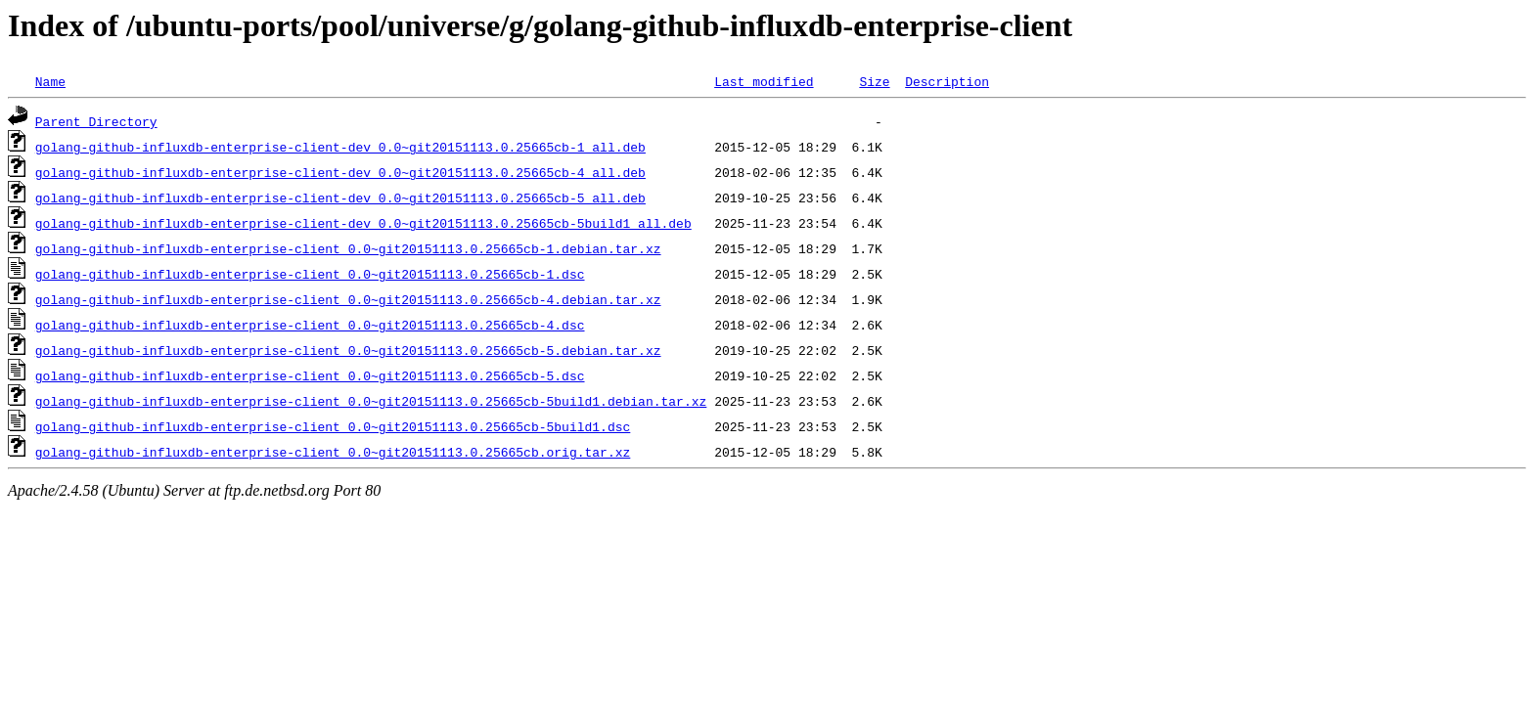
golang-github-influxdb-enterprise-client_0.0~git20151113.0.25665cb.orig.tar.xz (332, 452)
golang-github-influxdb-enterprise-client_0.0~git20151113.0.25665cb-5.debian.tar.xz (348, 350)
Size (874, 81)
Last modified (763, 81)
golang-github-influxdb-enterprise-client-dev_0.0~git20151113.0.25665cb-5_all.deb (340, 197)
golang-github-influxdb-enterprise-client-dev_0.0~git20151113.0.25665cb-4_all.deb (340, 172)
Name (50, 81)
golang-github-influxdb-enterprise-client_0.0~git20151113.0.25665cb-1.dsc (310, 274)
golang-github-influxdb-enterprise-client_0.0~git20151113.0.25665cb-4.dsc (310, 324)
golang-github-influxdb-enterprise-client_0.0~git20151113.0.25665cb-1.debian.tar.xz (348, 248)
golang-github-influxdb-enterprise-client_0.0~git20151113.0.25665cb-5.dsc (310, 375)
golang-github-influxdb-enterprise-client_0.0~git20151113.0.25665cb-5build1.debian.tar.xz (370, 401)
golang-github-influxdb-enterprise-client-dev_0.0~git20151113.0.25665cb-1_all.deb (340, 146)
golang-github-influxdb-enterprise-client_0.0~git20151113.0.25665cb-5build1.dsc (332, 426)
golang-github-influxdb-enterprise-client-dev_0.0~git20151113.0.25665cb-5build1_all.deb (363, 223)
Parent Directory (96, 121)
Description (947, 81)
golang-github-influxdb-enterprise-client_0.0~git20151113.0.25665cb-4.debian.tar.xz (348, 299)
